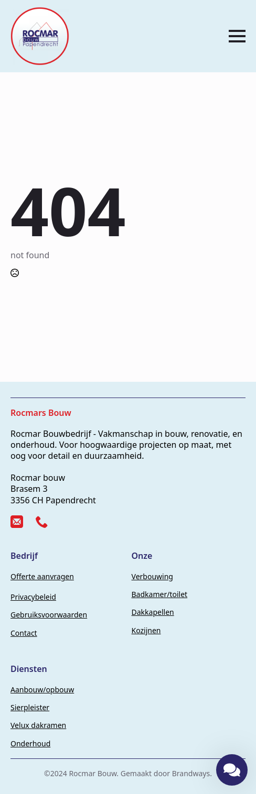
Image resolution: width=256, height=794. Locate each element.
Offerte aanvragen (42, 576)
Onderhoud (30, 743)
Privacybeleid (33, 597)
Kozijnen (146, 630)
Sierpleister (29, 707)
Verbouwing (152, 576)
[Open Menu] (237, 36)
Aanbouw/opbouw (42, 689)
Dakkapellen (153, 612)
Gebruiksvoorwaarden (48, 615)
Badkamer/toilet (160, 594)
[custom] (16, 521)
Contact (23, 633)
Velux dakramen (38, 725)
